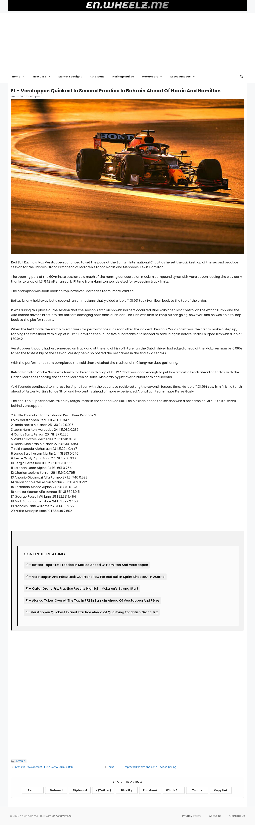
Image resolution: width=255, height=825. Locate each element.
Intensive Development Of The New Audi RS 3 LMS (44, 767)
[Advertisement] (127, 41)
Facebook (150, 790)
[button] (241, 77)
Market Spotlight (70, 76)
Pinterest (56, 790)
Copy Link (221, 790)
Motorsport (154, 77)
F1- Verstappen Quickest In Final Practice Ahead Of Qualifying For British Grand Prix (92, 612)
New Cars (44, 77)
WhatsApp (173, 790)
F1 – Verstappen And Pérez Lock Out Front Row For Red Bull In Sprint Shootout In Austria (95, 576)
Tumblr (197, 790)
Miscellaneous (184, 77)
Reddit (33, 790)
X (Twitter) (103, 790)
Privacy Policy (191, 816)
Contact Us (237, 816)
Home (20, 77)
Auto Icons (97, 76)
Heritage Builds (123, 76)
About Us (215, 816)
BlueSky (126, 790)
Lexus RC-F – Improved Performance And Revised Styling (142, 767)
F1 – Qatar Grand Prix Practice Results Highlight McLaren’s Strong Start (82, 588)
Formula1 (20, 761)
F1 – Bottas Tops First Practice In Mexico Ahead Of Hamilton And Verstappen (87, 565)
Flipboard (80, 790)
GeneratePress (62, 816)
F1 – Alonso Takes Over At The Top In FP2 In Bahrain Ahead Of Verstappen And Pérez (92, 600)
